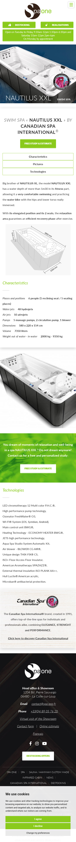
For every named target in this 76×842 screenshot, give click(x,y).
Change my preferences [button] (38, 833)
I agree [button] (38, 819)
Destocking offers (38, 756)
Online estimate (49, 726)
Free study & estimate (38, 144)
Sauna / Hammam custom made (49, 772)
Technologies (38, 171)
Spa (23, 772)
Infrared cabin (32, 778)
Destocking (19, 25)
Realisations (57, 25)
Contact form (25, 726)
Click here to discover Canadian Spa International (38, 638)
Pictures (38, 164)
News (49, 778)
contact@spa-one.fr (44, 704)
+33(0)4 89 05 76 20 (44, 711)
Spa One (12, 772)
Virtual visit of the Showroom (38, 719)
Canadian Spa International (28, 783)
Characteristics (38, 156)
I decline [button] (38, 826)
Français (38, 733)
